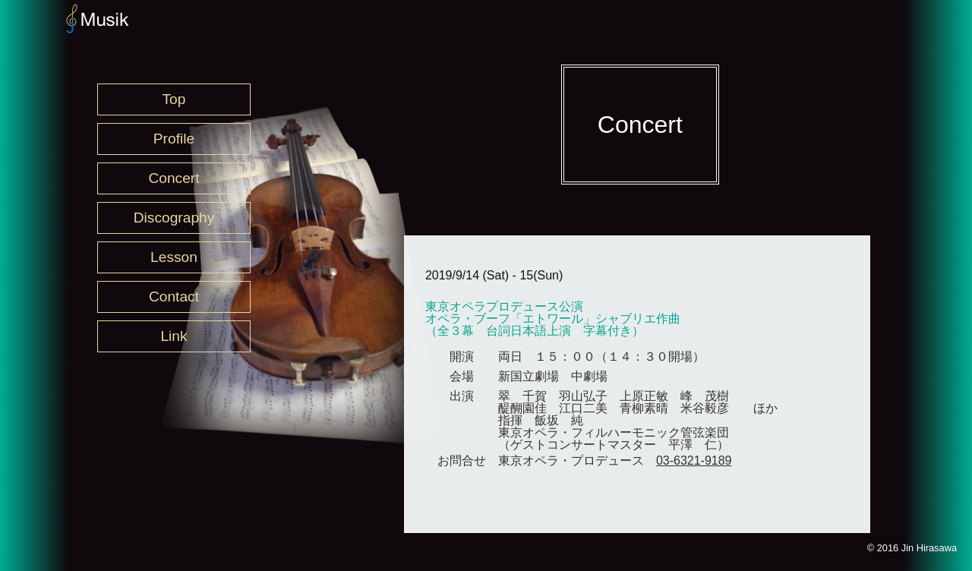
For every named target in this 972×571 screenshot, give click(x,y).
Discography (174, 218)
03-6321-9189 (694, 460)
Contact (174, 296)
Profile (173, 139)
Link (173, 336)
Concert (173, 178)
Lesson (173, 257)
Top (174, 99)
